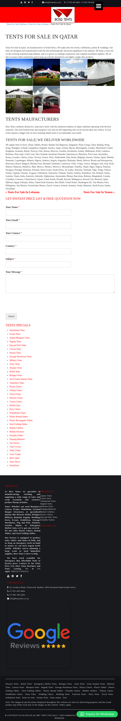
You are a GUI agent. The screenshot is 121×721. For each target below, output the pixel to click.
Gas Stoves (14, 443)
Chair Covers (15, 447)
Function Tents (79, 694)
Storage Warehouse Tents (20, 356)
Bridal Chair (15, 405)
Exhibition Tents (13, 698)
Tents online (55, 698)
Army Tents (15, 364)
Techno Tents (42, 698)
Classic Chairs (16, 401)
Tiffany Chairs (16, 390)
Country (11, 246)
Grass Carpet (15, 454)
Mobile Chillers (16, 428)
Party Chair (31, 694)
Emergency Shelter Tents (46, 684)
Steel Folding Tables (18, 424)
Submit (11, 316)
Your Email (13, 220)
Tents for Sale (28, 698)
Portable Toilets (16, 435)
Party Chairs (15, 409)
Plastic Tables (100, 687)
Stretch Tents (15, 353)
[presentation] (29, 308)
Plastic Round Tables (19, 417)
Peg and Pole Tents (18, 345)
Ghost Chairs (15, 394)
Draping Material (17, 439)
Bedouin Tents (46, 506)
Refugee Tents (16, 375)
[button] (97, 714)
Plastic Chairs (16, 386)
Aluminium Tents (17, 330)
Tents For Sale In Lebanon (23, 192)
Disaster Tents (16, 368)
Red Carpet (14, 458)
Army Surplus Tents (96, 684)
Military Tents (16, 360)
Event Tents (108, 694)
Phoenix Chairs (16, 398)
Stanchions (14, 465)
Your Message (14, 272)
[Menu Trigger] (98, 6)
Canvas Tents (15, 349)
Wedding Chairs (46, 694)
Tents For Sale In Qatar (38, 24)
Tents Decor (15, 462)
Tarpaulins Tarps (17, 383)
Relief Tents (15, 371)
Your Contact (14, 233)
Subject (11, 259)
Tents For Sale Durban (16, 24)
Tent (65, 698)
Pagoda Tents (15, 341)
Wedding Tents (63, 694)
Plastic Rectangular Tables (21, 420)
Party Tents (94, 694)
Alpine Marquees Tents (20, 338)
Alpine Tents (46, 496)
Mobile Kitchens (17, 432)
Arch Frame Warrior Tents (21, 379)
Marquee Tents (33, 687)
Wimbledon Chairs (18, 413)
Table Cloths (15, 450)
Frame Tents (15, 334)
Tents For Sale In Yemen (97, 192)
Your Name (12, 207)
